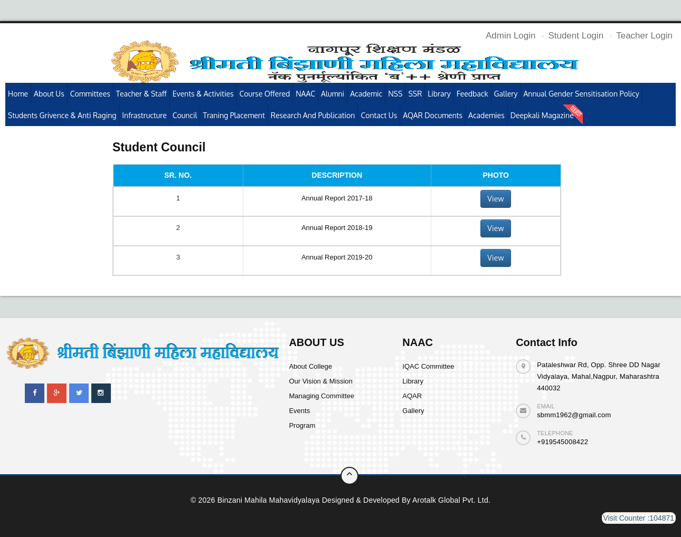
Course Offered (264, 93)
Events (299, 411)
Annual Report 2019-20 (336, 257)
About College (310, 366)
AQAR (412, 396)
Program (302, 425)
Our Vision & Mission (320, 381)
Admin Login (511, 36)
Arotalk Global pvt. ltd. (451, 500)
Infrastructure (144, 115)
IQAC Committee (428, 366)
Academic (366, 93)
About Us (49, 93)
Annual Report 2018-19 (336, 228)
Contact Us (379, 115)
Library (439, 93)
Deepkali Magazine (542, 115)
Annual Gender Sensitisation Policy (581, 93)
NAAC (305, 93)
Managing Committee (321, 396)
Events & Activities (203, 93)
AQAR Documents (432, 115)
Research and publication (313, 115)
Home (18, 93)
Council (185, 115)
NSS (395, 93)
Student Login (575, 36)
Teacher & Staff (141, 93)
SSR (415, 93)
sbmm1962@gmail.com (574, 415)
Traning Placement (233, 115)
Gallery (506, 93)
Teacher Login (644, 36)
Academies (486, 115)
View (495, 198)
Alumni (332, 93)
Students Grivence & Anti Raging (62, 115)
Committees (90, 93)
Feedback (472, 93)
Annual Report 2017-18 (336, 198)
